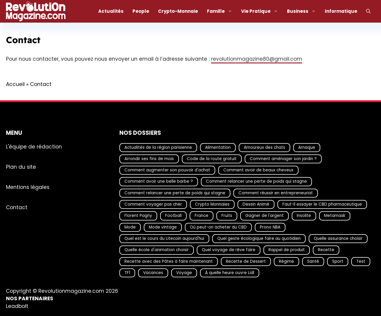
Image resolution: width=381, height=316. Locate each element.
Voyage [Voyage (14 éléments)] (184, 272)
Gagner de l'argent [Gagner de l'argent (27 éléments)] (264, 215)
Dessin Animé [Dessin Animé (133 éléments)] (256, 204)
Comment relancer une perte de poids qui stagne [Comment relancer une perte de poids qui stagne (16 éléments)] (174, 192)
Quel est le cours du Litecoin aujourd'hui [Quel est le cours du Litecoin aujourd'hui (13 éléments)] (164, 238)
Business (303, 11)
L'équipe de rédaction (34, 146)
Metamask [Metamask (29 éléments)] (334, 215)
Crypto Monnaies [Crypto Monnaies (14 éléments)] (212, 204)
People (140, 11)
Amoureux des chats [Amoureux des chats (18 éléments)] (264, 147)
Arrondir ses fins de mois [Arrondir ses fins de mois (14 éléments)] (149, 158)
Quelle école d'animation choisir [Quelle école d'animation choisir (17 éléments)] (156, 250)
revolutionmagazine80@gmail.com (256, 58)
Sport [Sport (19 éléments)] (337, 261)
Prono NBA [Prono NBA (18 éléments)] (270, 227)
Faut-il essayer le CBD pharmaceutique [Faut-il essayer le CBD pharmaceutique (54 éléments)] (322, 204)
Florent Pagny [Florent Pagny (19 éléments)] (138, 215)
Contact (16, 207)
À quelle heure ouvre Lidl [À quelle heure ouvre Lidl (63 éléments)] (229, 272)
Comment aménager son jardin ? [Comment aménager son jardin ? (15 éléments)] (283, 158)
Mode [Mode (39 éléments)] (130, 227)
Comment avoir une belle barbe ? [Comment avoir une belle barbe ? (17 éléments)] (158, 181)
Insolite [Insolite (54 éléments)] (304, 215)
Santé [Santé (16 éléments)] (313, 261)
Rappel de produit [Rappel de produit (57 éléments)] (286, 250)
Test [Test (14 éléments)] (360, 261)
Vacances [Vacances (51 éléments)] (153, 272)
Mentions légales (27, 186)
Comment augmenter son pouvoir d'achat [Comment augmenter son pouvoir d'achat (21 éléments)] (167, 170)
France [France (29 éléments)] (201, 215)
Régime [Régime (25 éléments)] (286, 261)
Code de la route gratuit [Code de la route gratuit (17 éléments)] (212, 158)
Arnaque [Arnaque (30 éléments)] (306, 147)
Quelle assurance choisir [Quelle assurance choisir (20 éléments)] (338, 238)
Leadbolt (17, 305)
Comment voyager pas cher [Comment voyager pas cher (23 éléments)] (153, 204)
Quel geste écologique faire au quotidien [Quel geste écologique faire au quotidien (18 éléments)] (259, 238)
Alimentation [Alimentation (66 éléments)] (218, 147)
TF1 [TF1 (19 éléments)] (127, 272)
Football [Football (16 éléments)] (173, 215)
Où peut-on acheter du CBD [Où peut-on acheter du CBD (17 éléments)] (218, 227)
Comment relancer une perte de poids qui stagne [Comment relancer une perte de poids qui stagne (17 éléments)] (256, 181)
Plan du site (21, 166)
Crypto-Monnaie (178, 11)
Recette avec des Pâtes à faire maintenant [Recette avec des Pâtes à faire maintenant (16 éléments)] (168, 261)
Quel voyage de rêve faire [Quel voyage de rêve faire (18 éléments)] (228, 250)
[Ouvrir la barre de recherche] (368, 11)
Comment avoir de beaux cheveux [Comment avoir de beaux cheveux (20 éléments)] (258, 170)
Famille (222, 11)
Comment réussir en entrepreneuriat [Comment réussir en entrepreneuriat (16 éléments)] (275, 192)
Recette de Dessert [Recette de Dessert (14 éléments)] (246, 261)
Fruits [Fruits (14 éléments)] (226, 215)
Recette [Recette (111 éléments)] (326, 250)
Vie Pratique (261, 11)
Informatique (341, 11)
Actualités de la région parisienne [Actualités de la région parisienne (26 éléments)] (158, 147)
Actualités (111, 11)
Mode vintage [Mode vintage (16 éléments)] (163, 227)
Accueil (15, 84)
